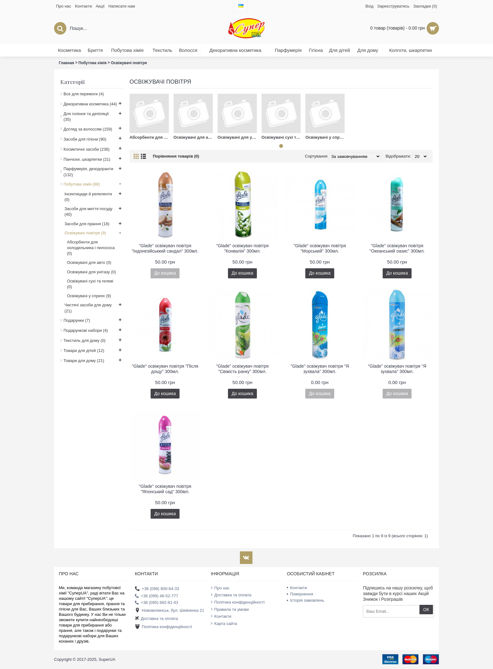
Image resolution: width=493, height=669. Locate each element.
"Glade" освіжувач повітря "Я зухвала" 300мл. (320, 369)
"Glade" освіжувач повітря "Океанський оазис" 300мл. (397, 248)
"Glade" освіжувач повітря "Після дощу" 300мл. (165, 369)
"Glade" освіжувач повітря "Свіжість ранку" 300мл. (242, 369)
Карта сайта (224, 623)
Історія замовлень (305, 600)
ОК (426, 609)
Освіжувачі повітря (129, 63)
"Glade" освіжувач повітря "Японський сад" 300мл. (165, 489)
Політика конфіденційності (163, 627)
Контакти (221, 616)
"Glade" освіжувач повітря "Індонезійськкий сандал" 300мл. (165, 248)
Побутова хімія (93, 63)
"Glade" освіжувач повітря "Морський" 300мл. (320, 248)
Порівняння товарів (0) (176, 156)
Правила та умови (230, 609)
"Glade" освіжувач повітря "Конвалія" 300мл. (242, 248)
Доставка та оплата (156, 619)
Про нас (220, 587)
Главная (66, 63)
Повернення (300, 594)
